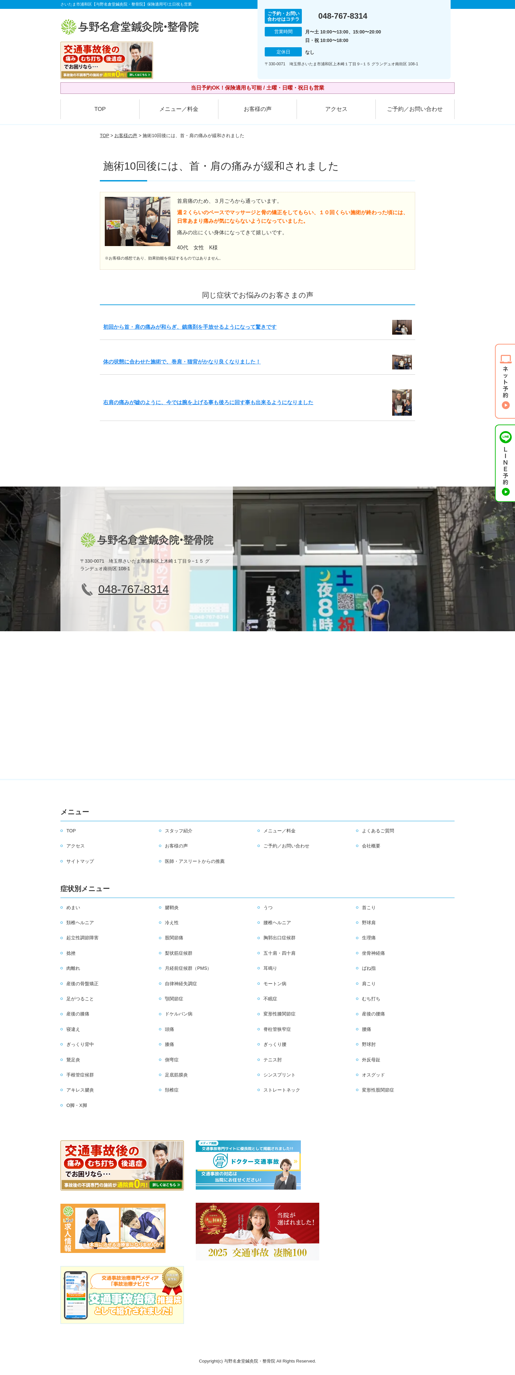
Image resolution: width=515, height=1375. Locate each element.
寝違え (73, 1029)
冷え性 (172, 922)
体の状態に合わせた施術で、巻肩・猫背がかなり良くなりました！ (182, 362)
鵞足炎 (73, 1059)
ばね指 (369, 968)
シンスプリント (279, 1074)
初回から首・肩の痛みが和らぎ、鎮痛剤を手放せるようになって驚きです (190, 327)
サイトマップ (80, 861)
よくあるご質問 (378, 830)
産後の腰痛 (373, 1013)
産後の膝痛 (77, 1013)
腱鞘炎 (172, 907)
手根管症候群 (80, 1074)
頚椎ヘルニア (80, 922)
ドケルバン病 (178, 1013)
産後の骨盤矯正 (82, 983)
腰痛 (366, 1029)
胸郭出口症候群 (279, 937)
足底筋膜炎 (176, 1074)
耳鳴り (270, 968)
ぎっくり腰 (274, 1044)
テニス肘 (272, 1059)
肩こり (369, 983)
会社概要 (371, 845)
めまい (73, 907)
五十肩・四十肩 (279, 953)
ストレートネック (281, 1090)
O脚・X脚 (76, 1105)
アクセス (336, 109)
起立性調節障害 (82, 937)
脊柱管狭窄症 (277, 1029)
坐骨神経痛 (373, 953)
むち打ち (371, 998)
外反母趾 (371, 1059)
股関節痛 (174, 937)
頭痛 (169, 1029)
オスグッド (373, 1074)
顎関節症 (174, 998)
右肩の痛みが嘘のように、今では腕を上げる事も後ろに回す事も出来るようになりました (208, 402)
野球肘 (369, 1044)
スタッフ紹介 (178, 830)
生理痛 (369, 937)
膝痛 (169, 1044)
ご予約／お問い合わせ (415, 109)
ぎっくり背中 (80, 1044)
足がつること (80, 998)
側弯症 (172, 1059)
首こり (369, 907)
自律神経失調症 (181, 983)
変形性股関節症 (378, 1090)
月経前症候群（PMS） (188, 968)
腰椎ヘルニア (277, 922)
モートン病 (274, 983)
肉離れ (73, 968)
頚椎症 (172, 1090)
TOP (100, 109)
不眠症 (270, 998)
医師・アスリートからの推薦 (195, 861)
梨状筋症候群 (178, 953)
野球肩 (369, 922)
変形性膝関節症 (279, 1013)
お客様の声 (258, 109)
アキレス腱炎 (80, 1090)
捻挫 (71, 953)
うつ (268, 907)
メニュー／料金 (178, 109)
